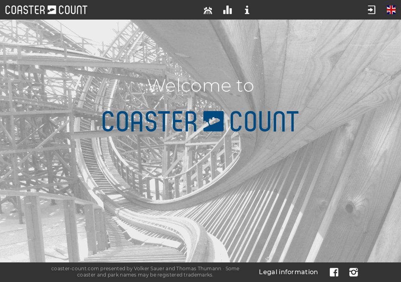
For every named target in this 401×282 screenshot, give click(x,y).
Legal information (288, 272)
